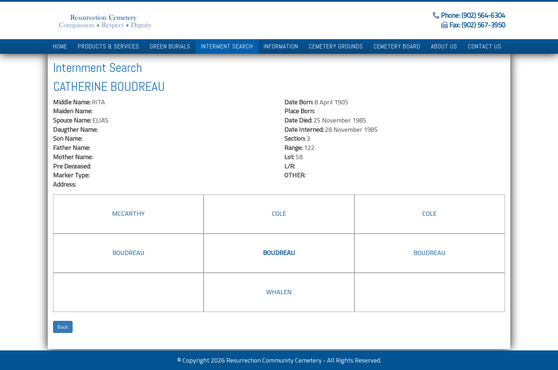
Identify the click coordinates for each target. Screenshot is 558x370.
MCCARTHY (128, 213)
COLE (279, 213)
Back (63, 326)
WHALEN (279, 292)
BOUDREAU (128, 252)
